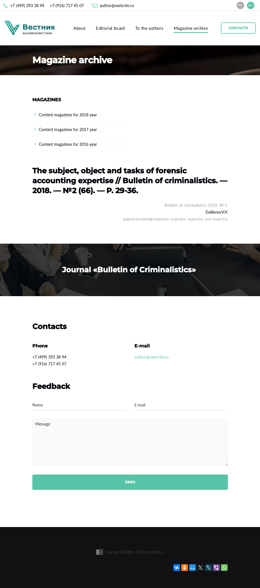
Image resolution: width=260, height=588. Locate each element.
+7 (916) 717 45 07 (67, 5)
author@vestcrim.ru (117, 5)
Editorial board (110, 28)
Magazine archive (191, 28)
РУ (240, 5)
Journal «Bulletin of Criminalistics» (134, 551)
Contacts (238, 28)
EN (250, 5)
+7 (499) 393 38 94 (27, 5)
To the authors (149, 28)
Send (130, 482)
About (79, 28)
